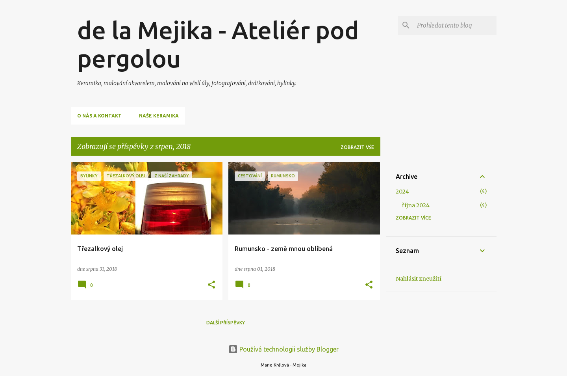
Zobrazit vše (357, 147)
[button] (211, 285)
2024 (402, 191)
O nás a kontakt (99, 115)
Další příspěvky (225, 322)
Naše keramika (159, 115)
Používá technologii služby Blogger (283, 349)
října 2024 (416, 205)
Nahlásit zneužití (418, 278)
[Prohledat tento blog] (455, 25)
